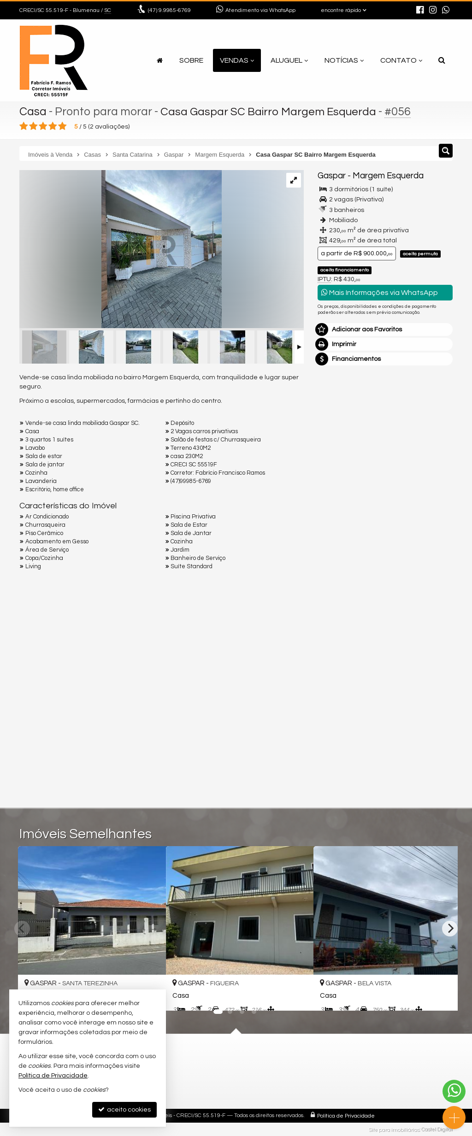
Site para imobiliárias (394, 1129)
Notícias (344, 60)
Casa (33, 112)
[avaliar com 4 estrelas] (52, 126)
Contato (401, 60)
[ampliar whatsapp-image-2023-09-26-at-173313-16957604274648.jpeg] (120, 250)
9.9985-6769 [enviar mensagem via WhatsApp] (169, 10)
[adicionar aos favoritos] (296, 996)
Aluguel (289, 60)
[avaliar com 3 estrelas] (43, 126)
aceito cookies (124, 1109)
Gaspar (332, 175)
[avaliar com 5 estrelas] (62, 126)
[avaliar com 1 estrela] (23, 126)
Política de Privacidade (346, 1115)
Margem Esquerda (388, 175)
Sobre (191, 60)
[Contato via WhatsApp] (454, 1091)
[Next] (450, 928)
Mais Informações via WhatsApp (379, 292)
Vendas (237, 60)
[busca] (441, 60)
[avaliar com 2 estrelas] (33, 126)
